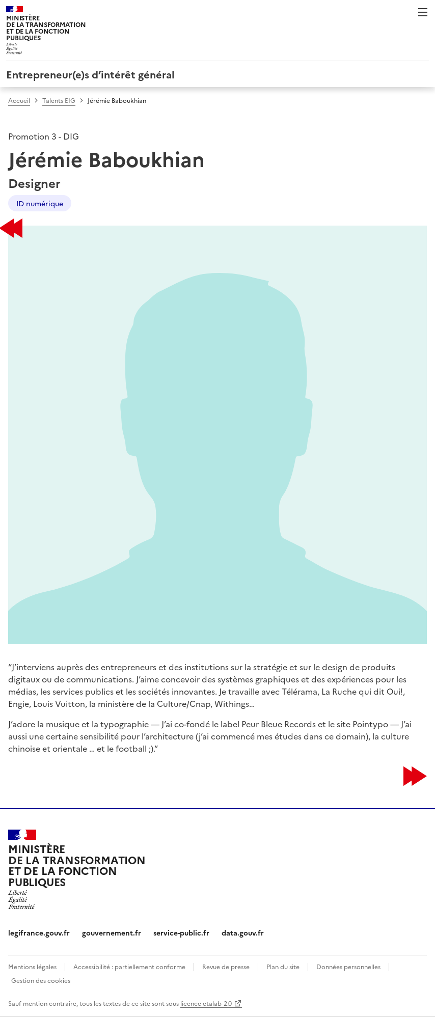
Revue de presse (226, 966)
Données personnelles (348, 966)
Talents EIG (58, 100)
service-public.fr (181, 932)
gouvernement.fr (111, 932)
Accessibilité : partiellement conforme (129, 966)
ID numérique (39, 203)
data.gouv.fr (243, 932)
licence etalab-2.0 (206, 1003)
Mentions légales (32, 966)
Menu (423, 12)
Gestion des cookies (40, 980)
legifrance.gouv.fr (39, 932)
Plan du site (283, 966)
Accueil (19, 100)
